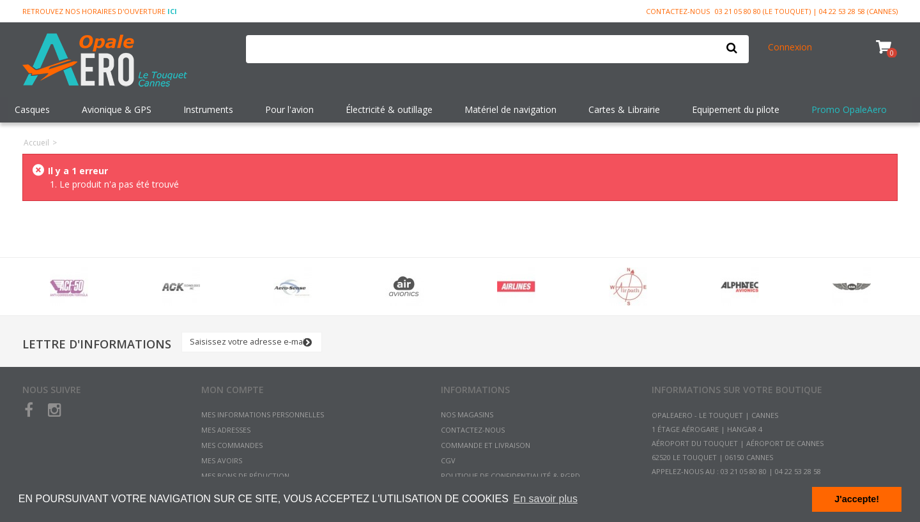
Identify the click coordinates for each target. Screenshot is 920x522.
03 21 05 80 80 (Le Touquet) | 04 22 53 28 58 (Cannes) (806, 11)
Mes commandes (232, 445)
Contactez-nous (678, 11)
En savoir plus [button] (545, 498)
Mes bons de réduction (245, 476)
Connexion (790, 47)
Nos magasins (467, 414)
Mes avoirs (221, 460)
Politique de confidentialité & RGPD (510, 476)
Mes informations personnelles (262, 414)
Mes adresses (225, 430)
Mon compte (232, 390)
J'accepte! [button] (856, 499)
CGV (448, 460)
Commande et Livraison (485, 445)
